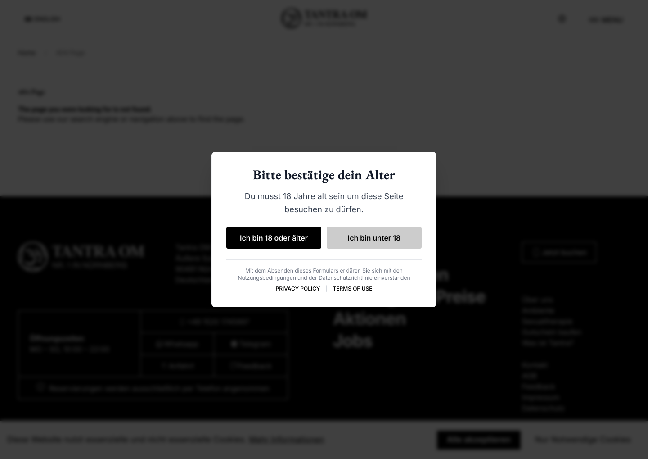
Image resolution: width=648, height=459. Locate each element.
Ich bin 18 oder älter (274, 237)
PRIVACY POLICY (297, 288)
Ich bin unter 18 (374, 237)
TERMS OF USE (352, 288)
